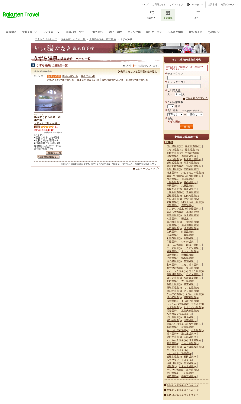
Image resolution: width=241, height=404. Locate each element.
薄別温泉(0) (192, 369)
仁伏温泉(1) (173, 231)
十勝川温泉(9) (192, 152)
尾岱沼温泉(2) (191, 198)
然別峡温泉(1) (174, 320)
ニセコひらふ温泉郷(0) (179, 353)
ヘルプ (145, 4)
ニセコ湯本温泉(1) (191, 264)
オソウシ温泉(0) (175, 369)
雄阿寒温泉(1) (191, 297)
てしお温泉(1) (191, 287)
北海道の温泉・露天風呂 (102, 39)
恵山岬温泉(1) (174, 290)
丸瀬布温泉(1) (174, 238)
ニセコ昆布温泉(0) (194, 346)
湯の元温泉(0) (174, 336)
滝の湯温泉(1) (174, 261)
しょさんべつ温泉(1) (178, 304)
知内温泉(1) (173, 281)
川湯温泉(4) (187, 179)
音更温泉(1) (195, 323)
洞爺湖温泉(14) (175, 152)
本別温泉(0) (197, 330)
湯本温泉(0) (173, 333)
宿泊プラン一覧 (54, 153)
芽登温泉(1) (173, 241)
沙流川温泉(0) (174, 363)
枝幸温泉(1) (173, 300)
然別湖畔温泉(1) (190, 225)
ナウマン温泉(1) (192, 248)
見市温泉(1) (190, 284)
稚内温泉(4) (190, 182)
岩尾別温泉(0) (174, 356)
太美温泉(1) (173, 225)
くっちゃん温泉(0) (177, 340)
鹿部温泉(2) (187, 205)
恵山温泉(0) (173, 373)
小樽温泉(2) (192, 212)
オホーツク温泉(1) (177, 271)
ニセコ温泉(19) (175, 149)
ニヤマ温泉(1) (174, 248)
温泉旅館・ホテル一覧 (73, 39)
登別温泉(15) (192, 149)
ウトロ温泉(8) (174, 159)
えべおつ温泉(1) (190, 251)
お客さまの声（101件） (47, 123)
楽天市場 (212, 4)
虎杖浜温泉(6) (174, 162)
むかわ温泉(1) (188, 241)
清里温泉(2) (173, 205)
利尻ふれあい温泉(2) (192, 202)
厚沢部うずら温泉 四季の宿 (47, 119)
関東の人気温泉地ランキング (182, 390)
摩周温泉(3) (173, 185)
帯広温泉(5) (195, 175)
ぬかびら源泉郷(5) (177, 175)
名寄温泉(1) (190, 320)
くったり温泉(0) (190, 343)
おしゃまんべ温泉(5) (192, 172)
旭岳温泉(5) (173, 172)
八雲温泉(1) (173, 218)
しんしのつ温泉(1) (194, 307)
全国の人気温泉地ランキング (182, 385)
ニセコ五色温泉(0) (177, 350)
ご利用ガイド (159, 4)
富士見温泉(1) (191, 215)
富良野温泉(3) (174, 189)
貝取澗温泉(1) (174, 287)
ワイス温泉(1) (193, 274)
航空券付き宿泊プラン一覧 (48, 157)
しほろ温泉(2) (191, 195)
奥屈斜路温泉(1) (175, 274)
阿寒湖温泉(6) (191, 162)
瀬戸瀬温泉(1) (191, 228)
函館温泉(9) (173, 156)
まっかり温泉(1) (190, 300)
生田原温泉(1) (174, 228)
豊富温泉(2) (190, 189)
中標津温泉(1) (191, 221)
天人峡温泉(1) (174, 221)
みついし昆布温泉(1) (178, 330)
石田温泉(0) (190, 356)
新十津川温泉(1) (175, 267)
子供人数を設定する (197, 98)
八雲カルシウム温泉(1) (179, 313)
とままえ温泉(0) (187, 366)
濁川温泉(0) (195, 340)
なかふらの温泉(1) (177, 323)
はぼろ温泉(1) (193, 244)
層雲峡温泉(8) (188, 156)
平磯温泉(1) (173, 258)
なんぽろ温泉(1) (175, 294)
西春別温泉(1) (174, 284)
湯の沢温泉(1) (174, 297)
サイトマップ (176, 4)
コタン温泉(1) (174, 277)
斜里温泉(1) (187, 231)
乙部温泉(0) (190, 336)
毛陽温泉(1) (173, 310)
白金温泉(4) (173, 179)
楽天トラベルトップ (46, 39)
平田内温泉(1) (174, 317)
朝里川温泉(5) (174, 169)
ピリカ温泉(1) (191, 290)
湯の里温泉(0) (188, 333)
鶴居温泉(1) (173, 251)
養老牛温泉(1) (174, 215)
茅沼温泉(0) (190, 363)
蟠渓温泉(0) (173, 376)
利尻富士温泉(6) (192, 159)
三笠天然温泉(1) (190, 310)
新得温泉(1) (173, 327)
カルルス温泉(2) (175, 212)
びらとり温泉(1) (195, 294)
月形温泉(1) (190, 317)
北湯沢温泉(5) (193, 166)
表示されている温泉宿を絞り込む (138, 71)
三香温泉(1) (187, 235)
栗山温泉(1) (192, 267)
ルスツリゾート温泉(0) (179, 360)
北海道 (169, 142)
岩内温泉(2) (192, 192)
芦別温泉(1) (190, 261)
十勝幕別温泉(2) (175, 192)
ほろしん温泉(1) (175, 244)
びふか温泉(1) (196, 271)
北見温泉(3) (187, 185)
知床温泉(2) (173, 202)
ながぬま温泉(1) (192, 277)
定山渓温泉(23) (175, 146)
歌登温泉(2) (195, 208)
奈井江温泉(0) (188, 376)
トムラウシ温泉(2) (177, 208)
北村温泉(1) (173, 264)
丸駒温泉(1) (190, 238)
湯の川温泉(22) (193, 146)
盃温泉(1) (186, 218)
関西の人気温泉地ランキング (182, 394)
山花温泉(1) (173, 235)
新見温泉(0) (173, 343)
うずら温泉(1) (174, 307)
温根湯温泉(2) (174, 195)
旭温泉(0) (172, 366)
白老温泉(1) (173, 254)
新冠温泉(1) (187, 327)
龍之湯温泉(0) (174, 346)
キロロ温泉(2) (174, 198)
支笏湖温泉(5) (191, 169)
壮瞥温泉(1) (187, 254)
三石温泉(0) (187, 373)
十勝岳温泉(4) (174, 182)
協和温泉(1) (187, 258)
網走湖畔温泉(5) (175, 166)
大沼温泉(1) (187, 281)
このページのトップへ (148, 168)
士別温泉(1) (197, 304)
